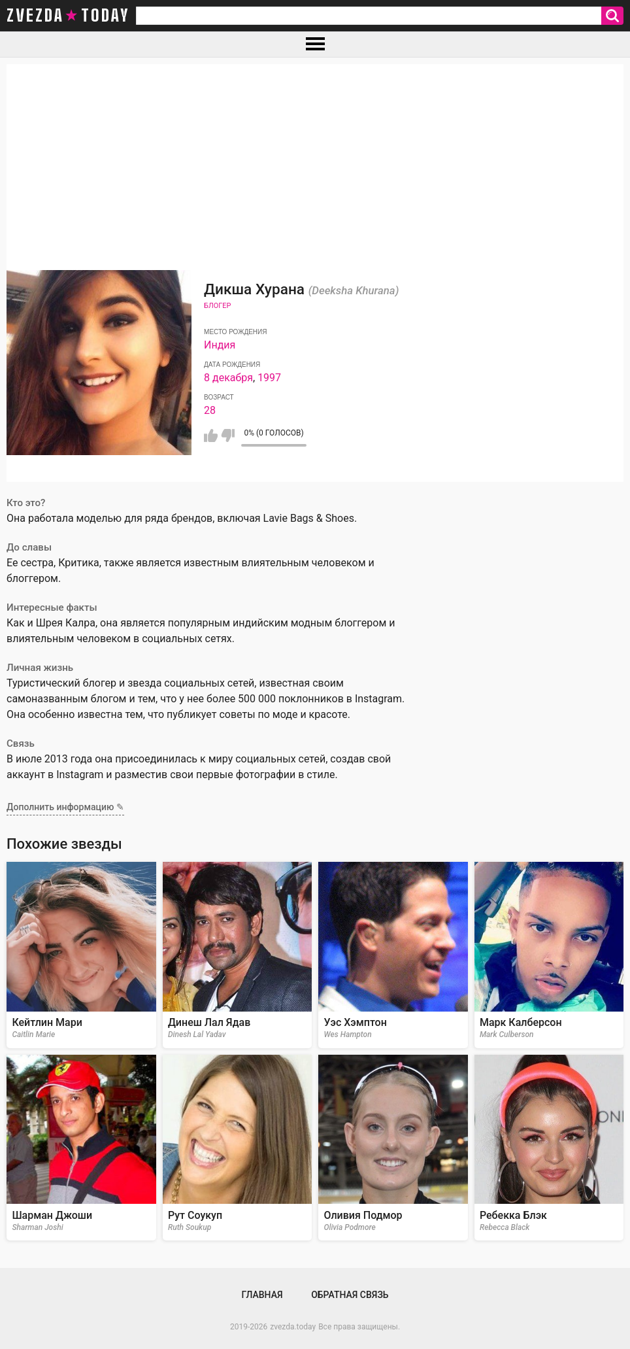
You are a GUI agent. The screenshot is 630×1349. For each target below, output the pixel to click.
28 (210, 410)
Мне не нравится (228, 435)
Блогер (217, 305)
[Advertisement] (315, 155)
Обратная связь (349, 1294)
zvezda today (68, 16)
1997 (269, 377)
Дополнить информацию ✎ (65, 807)
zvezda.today (293, 1326)
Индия (219, 345)
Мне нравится (211, 435)
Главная (261, 1294)
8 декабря (228, 377)
